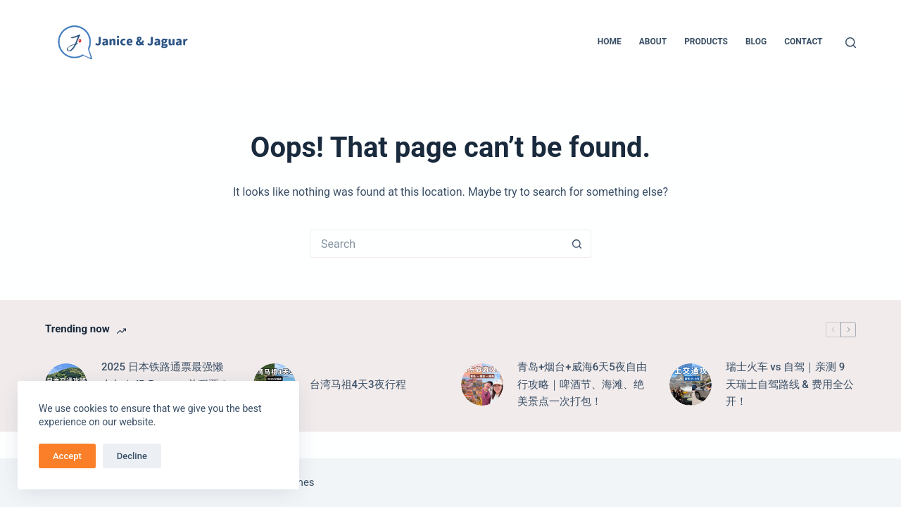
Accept (67, 456)
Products (706, 41)
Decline (132, 456)
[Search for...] (436, 244)
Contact (803, 41)
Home (610, 41)
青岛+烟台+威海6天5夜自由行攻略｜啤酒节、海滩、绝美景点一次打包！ (582, 384)
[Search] (850, 42)
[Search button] (577, 244)
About (653, 41)
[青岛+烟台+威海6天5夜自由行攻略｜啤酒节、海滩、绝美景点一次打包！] (482, 384)
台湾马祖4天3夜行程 (358, 384)
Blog (756, 41)
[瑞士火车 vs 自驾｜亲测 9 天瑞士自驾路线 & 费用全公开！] (690, 384)
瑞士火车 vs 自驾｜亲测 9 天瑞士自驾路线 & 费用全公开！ (790, 384)
